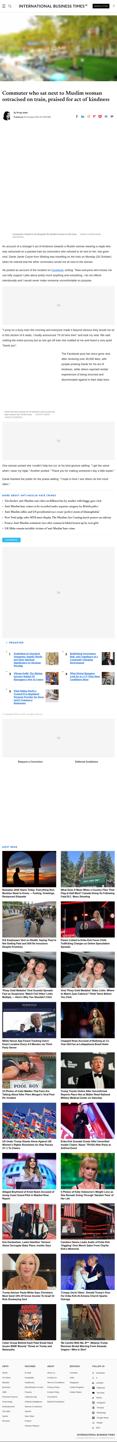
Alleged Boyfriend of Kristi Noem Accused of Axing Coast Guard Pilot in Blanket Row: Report (28, 1195)
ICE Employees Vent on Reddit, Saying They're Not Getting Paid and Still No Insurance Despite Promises (29, 943)
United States (76, 1392)
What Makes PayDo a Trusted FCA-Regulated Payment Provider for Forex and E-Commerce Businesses (29, 697)
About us (51, 1373)
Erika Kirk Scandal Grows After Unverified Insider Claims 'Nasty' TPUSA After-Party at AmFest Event (86, 1144)
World (4, 1373)
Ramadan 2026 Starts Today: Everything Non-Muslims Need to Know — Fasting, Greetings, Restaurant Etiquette (28, 893)
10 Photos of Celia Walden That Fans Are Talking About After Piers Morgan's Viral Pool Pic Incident (28, 1094)
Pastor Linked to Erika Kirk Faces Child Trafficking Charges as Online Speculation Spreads (85, 943)
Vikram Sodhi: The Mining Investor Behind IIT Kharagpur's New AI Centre (28, 676)
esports (28, 1411)
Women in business (33, 1406)
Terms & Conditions (55, 1382)
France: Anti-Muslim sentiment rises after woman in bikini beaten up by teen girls (52, 523)
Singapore (74, 1382)
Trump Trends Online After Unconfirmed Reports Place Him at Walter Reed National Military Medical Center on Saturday (85, 1094)
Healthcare (29, 1382)
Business (6, 1387)
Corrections (52, 1397)
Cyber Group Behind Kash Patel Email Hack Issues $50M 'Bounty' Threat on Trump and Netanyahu (27, 1346)
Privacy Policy (53, 1387)
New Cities (29, 1416)
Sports (5, 1416)
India (72, 1377)
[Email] (106, 116)
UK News (6, 1377)
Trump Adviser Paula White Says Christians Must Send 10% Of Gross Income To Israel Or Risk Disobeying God (28, 1296)
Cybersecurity (31, 1397)
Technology (7, 1402)
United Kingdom (77, 1387)
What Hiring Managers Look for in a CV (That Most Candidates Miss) (85, 676)
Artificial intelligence (33, 1402)
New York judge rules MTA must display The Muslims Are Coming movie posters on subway (58, 517)
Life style (6, 1411)
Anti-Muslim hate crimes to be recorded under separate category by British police (51, 506)
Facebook (57, 270)
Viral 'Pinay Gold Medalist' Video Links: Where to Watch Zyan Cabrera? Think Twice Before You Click (87, 993)
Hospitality (29, 1377)
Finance (28, 1392)
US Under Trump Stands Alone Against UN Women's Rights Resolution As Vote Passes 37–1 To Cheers (27, 1144)
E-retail (28, 1373)
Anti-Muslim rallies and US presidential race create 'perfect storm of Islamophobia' (52, 512)
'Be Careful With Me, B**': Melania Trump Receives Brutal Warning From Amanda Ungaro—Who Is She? (84, 1346)
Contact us (52, 1377)
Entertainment (8, 1406)
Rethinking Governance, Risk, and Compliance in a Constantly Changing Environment (84, 658)
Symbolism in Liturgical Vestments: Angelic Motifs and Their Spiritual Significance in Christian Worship (28, 659)
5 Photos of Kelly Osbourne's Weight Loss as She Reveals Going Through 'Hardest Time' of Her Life (87, 1195)
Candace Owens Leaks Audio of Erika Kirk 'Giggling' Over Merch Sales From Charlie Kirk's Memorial (85, 1245)
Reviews (6, 1421)
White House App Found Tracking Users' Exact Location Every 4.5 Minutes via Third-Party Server (27, 1044)
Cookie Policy (53, 1392)
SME (4, 1392)
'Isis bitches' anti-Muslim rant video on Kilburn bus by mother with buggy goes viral (53, 501)
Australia (74, 1373)
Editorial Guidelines (86, 761)
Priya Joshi (22, 112)
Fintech (28, 1421)
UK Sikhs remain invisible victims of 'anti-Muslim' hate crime (40, 528)
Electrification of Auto (34, 1387)
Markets (5, 1382)
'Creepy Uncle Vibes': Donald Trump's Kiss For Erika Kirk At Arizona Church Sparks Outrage (85, 1296)
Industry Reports (32, 1426)
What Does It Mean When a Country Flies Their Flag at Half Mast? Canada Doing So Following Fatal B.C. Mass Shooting (88, 893)
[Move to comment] (112, 116)
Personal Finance (10, 1397)
